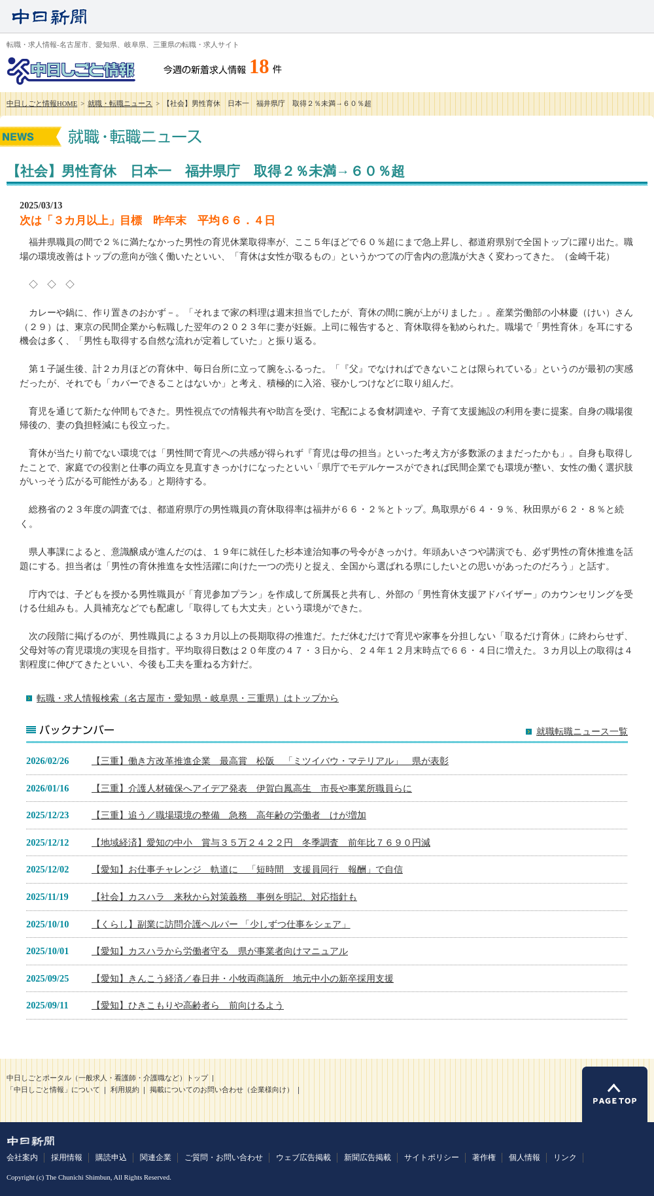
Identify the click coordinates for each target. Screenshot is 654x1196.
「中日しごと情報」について (53, 1089)
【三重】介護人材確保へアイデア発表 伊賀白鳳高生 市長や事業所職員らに (252, 788)
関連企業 (155, 1157)
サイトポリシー (431, 1157)
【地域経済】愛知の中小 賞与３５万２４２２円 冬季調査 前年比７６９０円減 (261, 842)
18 (259, 67)
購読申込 (111, 1157)
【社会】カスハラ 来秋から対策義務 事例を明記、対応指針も (224, 896)
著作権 (484, 1157)
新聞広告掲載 (367, 1157)
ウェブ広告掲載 (303, 1157)
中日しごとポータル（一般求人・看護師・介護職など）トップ (107, 1078)
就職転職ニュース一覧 (582, 732)
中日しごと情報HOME (42, 103)
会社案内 (22, 1157)
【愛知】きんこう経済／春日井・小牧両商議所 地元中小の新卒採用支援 (243, 978)
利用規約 (125, 1089)
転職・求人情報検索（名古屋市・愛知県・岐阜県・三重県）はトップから (188, 698)
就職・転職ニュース (120, 103)
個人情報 (524, 1157)
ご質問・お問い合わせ (223, 1157)
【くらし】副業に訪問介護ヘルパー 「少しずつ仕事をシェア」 (221, 924)
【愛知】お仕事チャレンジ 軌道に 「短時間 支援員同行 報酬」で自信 (247, 869)
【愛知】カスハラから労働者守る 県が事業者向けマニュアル (220, 951)
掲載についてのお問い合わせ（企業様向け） (222, 1089)
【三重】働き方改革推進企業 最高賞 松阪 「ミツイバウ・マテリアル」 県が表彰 (270, 761)
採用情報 (66, 1157)
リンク (565, 1157)
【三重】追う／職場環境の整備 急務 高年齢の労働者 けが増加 (229, 815)
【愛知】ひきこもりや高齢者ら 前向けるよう (188, 1005)
